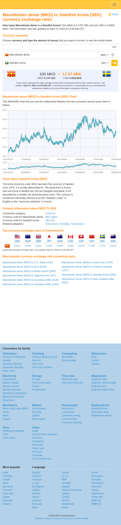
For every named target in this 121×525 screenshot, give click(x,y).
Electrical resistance (13, 396)
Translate (64, 223)
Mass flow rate (70, 379)
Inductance (9, 400)
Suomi (65, 472)
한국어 (65, 500)
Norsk (65, 507)
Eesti (35, 507)
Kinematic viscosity (13, 367)
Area (94, 356)
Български (38, 486)
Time (5, 434)
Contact (47, 518)
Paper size (38, 448)
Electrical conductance (15, 393)
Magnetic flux (98, 386)
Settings (38, 518)
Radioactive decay (101, 415)
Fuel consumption (42, 382)
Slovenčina (97, 483)
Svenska (96, 486)
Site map (56, 518)
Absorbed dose (99, 408)
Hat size (36, 360)
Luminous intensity (72, 422)
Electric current (11, 386)
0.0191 (17, 246)
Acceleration (39, 408)
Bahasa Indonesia (71, 490)
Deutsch (36, 500)
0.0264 (70, 246)
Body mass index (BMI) (15, 408)
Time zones (51, 223)
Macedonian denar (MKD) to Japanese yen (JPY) (29, 275)
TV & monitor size (41, 458)
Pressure (37, 451)
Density (7, 360)
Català (35, 490)
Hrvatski (66, 483)
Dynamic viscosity (12, 363)
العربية (35, 483)
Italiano (66, 493)
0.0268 (60, 246)
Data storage (69, 360)
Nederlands (68, 503)
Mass (5, 415)
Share (113, 14)
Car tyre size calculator (44, 434)
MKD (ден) (51, 216)
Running (36, 412)
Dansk (35, 497)
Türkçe (95, 490)
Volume (95, 363)
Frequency (38, 441)
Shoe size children (42, 367)
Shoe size (37, 363)
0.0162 (28, 246)
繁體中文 (96, 503)
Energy (36, 379)
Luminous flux (69, 419)
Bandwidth (67, 356)
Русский (96, 479)
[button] (57, 55)
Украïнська (97, 493)
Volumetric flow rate (72, 382)
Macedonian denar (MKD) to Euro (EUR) (25, 266)
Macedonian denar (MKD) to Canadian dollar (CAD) (31, 284)
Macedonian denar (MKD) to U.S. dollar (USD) (28, 262)
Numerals (37, 444)
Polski (94, 472)
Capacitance (9, 379)
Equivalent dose (100, 412)
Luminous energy (71, 415)
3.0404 (49, 246)
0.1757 (102, 246)
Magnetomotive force (102, 389)
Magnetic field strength (103, 382)
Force (6, 412)
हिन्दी (64, 479)
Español (36, 476)
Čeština (36, 493)
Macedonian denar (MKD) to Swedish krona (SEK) (89, 274)
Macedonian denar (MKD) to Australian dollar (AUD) (31, 279)
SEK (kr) (50, 220)
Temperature (78, 223)
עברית (65, 476)
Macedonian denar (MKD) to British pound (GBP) (29, 271)
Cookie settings (81, 518)
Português (97, 476)
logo (60, 4)
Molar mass (9, 370)
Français (37, 479)
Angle (35, 430)
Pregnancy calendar (13, 430)
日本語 (65, 497)
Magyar (66, 486)
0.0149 (81, 246)
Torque (6, 419)
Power (35, 386)
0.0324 (113, 246)
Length (95, 360)
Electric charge (11, 382)
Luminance (68, 412)
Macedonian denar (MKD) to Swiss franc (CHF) (87, 262)
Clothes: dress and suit (44, 356)
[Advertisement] (96, 191)
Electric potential (12, 389)
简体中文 (96, 500)
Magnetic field (98, 379)
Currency (50, 213)
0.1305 (91, 246)
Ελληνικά (37, 503)
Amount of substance (14, 356)
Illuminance (68, 408)
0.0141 (38, 246)
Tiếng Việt (96, 497)
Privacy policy (67, 518)
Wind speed (38, 419)
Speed (35, 415)
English (36, 472)
